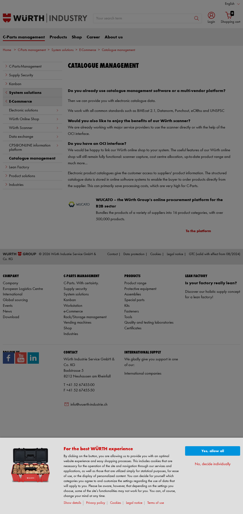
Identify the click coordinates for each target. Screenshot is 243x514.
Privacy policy (95, 503)
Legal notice (134, 503)
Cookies (115, 503)
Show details (72, 503)
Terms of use (155, 503)
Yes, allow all (212, 451)
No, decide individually (213, 464)
